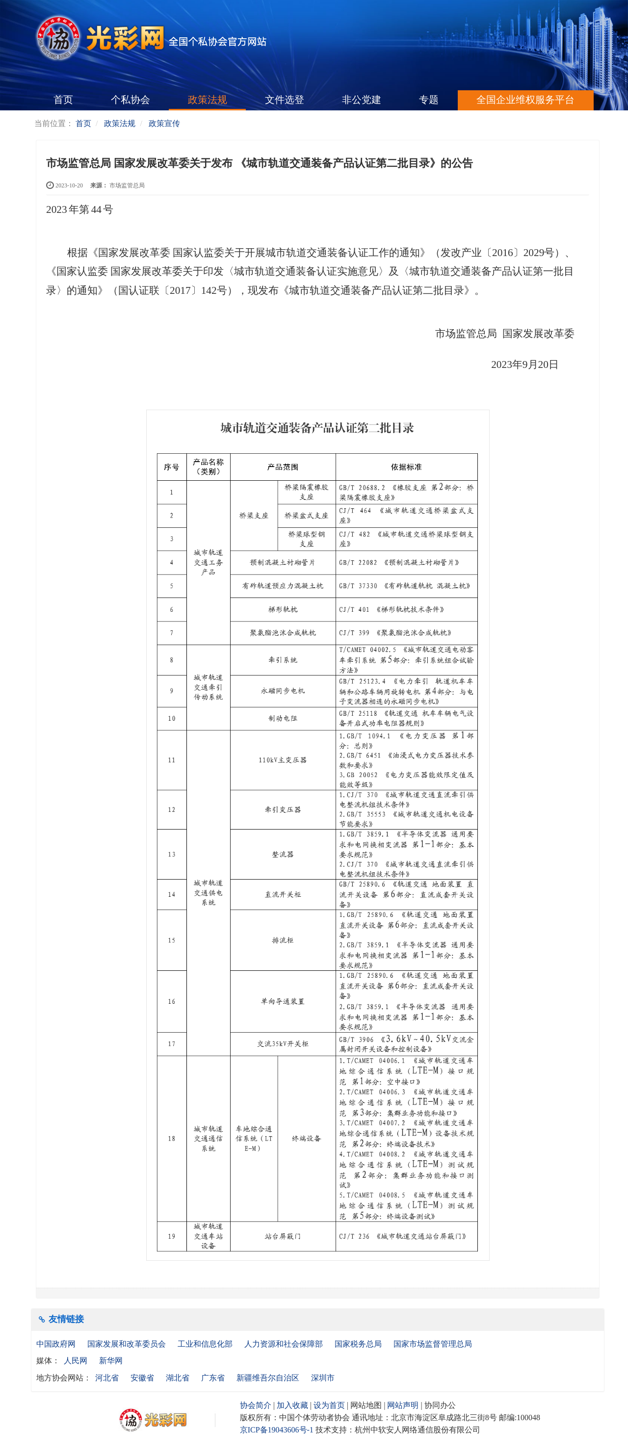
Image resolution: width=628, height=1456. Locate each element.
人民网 (75, 1360)
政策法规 (207, 99)
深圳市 (323, 1378)
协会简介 (255, 1405)
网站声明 (403, 1405)
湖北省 (177, 1378)
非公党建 (361, 99)
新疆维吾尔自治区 (267, 1378)
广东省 (213, 1378)
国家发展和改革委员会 (127, 1344)
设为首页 (329, 1405)
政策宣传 (164, 123)
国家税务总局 (359, 1344)
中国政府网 (57, 1344)
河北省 (107, 1378)
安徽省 (142, 1378)
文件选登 (284, 99)
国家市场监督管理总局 (432, 1344)
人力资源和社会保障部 (284, 1344)
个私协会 (130, 99)
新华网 (111, 1360)
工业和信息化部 (206, 1344)
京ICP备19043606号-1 (277, 1430)
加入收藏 (292, 1405)
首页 (63, 99)
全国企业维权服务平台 (525, 99)
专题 (429, 99)
